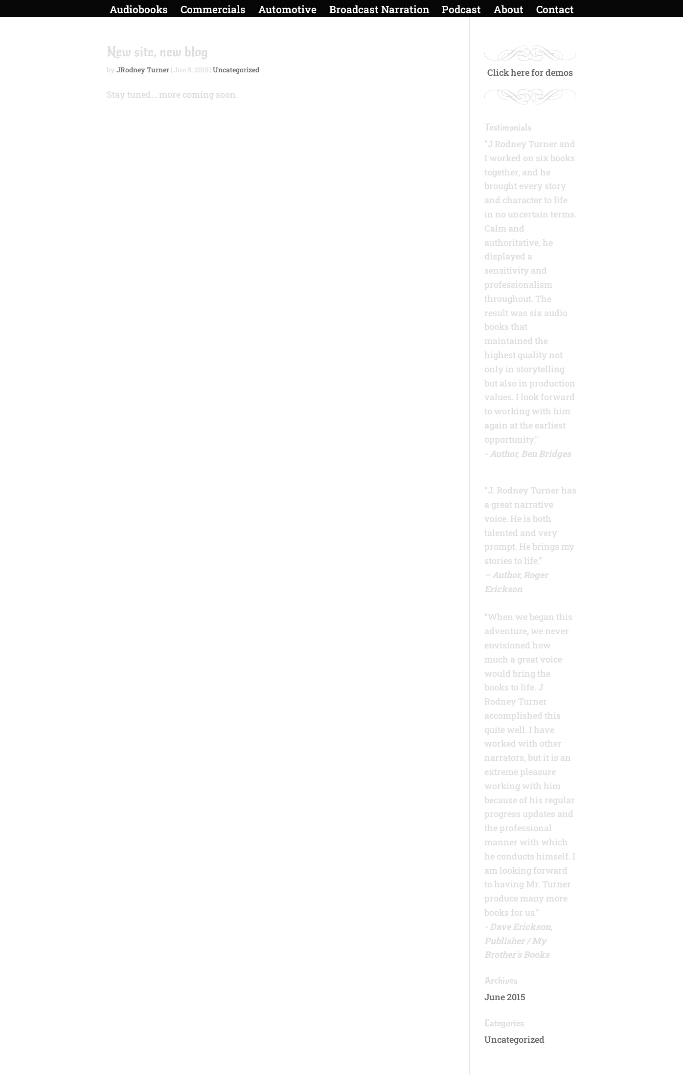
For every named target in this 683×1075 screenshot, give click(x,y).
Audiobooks (139, 11)
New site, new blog (157, 52)
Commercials (213, 11)
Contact (555, 11)
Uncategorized (236, 69)
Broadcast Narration (379, 11)
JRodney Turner (142, 69)
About (509, 11)
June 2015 (504, 997)
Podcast (461, 11)
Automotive (287, 11)
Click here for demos (530, 72)
